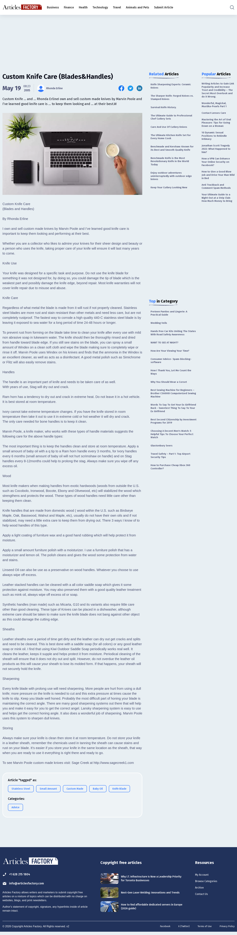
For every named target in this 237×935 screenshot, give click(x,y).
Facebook (160, 929)
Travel (117, 7)
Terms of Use (202, 929)
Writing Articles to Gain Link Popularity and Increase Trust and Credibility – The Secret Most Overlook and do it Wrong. (217, 93)
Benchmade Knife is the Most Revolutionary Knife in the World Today (173, 173)
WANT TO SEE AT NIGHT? (167, 365)
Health (83, 7)
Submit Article (163, 7)
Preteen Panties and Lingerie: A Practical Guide (172, 329)
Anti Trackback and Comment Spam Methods (214, 210)
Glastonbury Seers (163, 479)
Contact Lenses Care (215, 121)
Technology (100, 7)
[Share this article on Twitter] (130, 88)
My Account (203, 875)
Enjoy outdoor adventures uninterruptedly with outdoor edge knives (170, 190)
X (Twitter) (180, 929)
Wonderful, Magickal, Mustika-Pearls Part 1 (216, 112)
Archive (200, 890)
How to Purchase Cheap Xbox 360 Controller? (173, 502)
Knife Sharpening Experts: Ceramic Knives (174, 86)
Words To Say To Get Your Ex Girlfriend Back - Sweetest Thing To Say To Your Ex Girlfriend (172, 437)
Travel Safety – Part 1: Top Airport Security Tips (173, 490)
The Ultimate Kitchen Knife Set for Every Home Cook (171, 142)
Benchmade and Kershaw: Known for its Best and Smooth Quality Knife (173, 157)
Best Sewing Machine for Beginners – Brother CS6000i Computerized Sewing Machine (171, 420)
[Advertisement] (118, 40)
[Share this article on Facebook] (121, 88)
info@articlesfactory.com (28, 884)
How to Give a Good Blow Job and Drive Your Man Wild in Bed (218, 195)
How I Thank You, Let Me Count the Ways (171, 397)
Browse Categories (209, 882)
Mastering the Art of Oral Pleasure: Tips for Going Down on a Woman (217, 134)
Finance (69, 7)
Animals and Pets (137, 7)
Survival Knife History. (165, 110)
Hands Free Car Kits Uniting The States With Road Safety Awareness (172, 352)
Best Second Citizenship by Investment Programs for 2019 (171, 451)
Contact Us (203, 897)
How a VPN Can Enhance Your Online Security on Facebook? (218, 180)
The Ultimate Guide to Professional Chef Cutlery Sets (171, 120)
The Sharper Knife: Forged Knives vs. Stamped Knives (173, 99)
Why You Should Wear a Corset (171, 408)
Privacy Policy (226, 929)
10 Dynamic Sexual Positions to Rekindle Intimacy (216, 151)
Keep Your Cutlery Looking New (172, 202)
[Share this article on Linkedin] (139, 88)
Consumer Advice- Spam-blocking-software (167, 384)
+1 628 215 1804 (19, 874)
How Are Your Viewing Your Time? (173, 374)
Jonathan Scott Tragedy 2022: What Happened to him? (218, 166)
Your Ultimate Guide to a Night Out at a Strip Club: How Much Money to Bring (217, 227)
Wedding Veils (160, 340)
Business (53, 7)
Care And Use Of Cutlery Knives (172, 131)
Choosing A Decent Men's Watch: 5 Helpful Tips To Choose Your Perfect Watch (174, 466)
